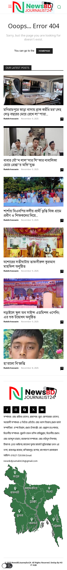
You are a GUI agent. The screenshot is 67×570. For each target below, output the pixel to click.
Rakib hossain (11, 119)
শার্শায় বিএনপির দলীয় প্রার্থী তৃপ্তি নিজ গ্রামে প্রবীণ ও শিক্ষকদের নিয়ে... (32, 213)
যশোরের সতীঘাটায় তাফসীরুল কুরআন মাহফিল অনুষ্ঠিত (29, 264)
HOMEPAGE (44, 51)
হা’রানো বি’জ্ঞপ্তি (14, 363)
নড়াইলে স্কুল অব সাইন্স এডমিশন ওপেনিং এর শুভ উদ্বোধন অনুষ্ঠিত (31, 315)
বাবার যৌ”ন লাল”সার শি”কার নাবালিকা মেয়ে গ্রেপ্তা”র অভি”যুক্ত (30, 162)
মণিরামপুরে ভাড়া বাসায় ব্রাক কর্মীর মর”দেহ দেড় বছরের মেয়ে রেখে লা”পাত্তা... (32, 112)
